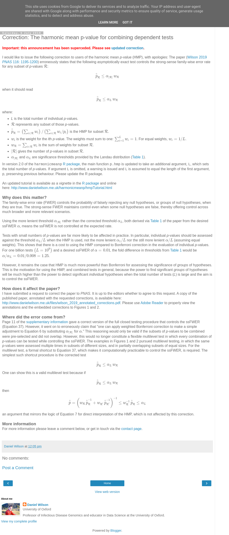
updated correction (127, 48)
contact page (131, 429)
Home (107, 483)
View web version (107, 492)
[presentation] (45, 66)
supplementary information (47, 322)
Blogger (115, 530)
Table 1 (138, 157)
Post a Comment (17, 467)
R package (71, 164)
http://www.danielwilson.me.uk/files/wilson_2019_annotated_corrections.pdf (61, 303)
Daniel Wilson (37, 505)
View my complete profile (19, 521)
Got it (127, 22)
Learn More (108, 22)
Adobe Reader (152, 303)
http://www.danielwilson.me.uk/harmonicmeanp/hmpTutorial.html (61, 188)
